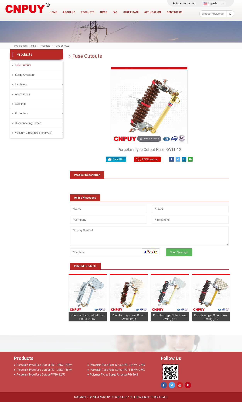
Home (53, 12)
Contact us (174, 12)
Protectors (21, 113)
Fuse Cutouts (23, 65)
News (103, 12)
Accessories (22, 94)
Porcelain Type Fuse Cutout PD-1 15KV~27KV (44, 364)
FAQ (115, 12)
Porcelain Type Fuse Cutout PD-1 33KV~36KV (44, 369)
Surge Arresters (25, 74)
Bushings (20, 103)
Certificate (130, 12)
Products (87, 12)
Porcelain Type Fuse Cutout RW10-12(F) (41, 374)
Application (152, 12)
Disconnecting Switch (28, 123)
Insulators (21, 84)
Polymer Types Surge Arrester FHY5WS (114, 374)
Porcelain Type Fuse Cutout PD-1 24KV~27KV (117, 364)
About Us (69, 12)
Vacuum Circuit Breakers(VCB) (33, 132)
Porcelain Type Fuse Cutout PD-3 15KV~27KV (117, 369)
